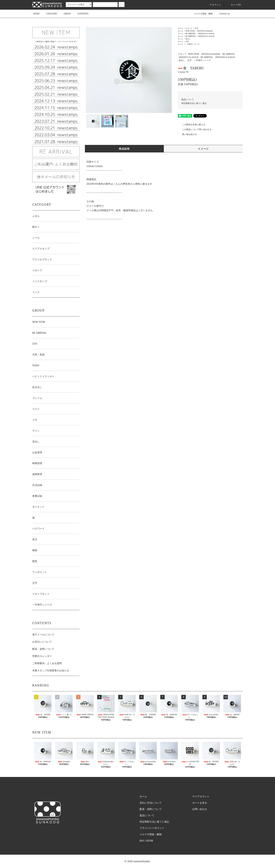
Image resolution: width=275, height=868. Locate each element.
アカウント (213, 4)
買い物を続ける (187, 134)
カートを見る (199, 802)
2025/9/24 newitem (205, 31)
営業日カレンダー (42, 656)
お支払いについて (42, 641)
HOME (36, 13)
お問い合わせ (199, 809)
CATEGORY (49, 13)
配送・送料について (43, 648)
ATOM (149, 840)
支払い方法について (151, 802)
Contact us (222, 13)
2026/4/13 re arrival (206, 33)
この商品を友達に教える (191, 124)
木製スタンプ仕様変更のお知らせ (50, 670)
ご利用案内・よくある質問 (47, 663)
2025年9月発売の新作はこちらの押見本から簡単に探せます (119, 183)
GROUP (65, 13)
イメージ (203, 148)
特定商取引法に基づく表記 (194, 103)
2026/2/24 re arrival (206, 36)
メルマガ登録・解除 (201, 13)
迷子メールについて (43, 634)
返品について (187, 99)
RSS (142, 840)
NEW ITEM (189, 31)
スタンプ (188, 28)
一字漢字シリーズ (192, 44)
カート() (234, 4)
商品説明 (124, 148)
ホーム (180, 28)
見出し (188, 39)
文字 (196, 28)
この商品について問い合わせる (195, 129)
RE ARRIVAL (190, 33)
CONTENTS (80, 13)
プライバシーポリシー (152, 828)
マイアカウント (200, 796)
